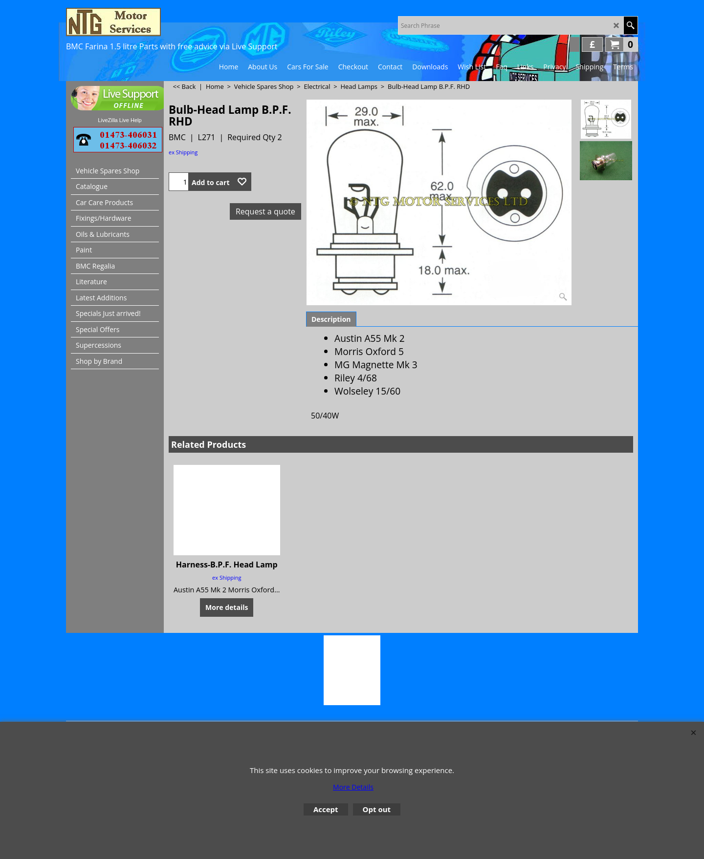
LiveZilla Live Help (119, 120)
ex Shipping (183, 152)
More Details (353, 787)
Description (331, 319)
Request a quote (265, 211)
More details (226, 607)
